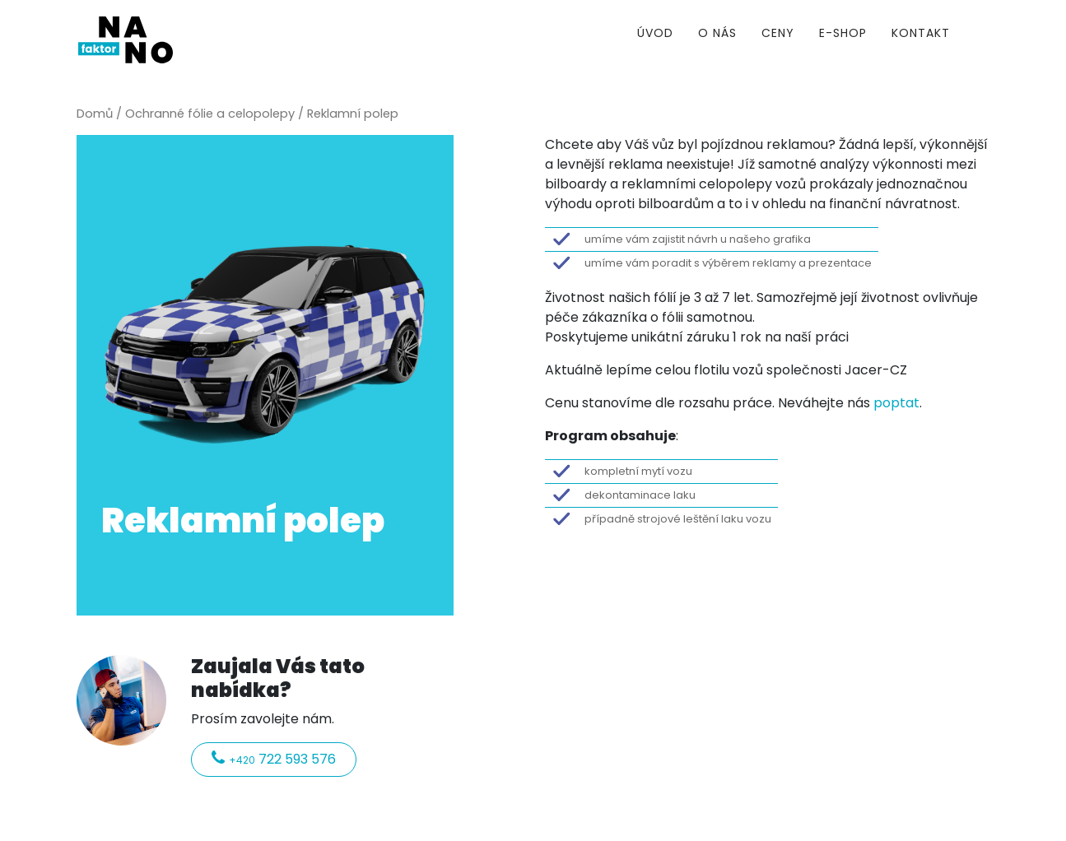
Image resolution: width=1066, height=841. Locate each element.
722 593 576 (274, 759)
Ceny (777, 33)
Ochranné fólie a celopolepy (210, 113)
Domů (95, 113)
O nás (717, 33)
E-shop (843, 33)
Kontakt (920, 33)
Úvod (655, 33)
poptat (896, 402)
